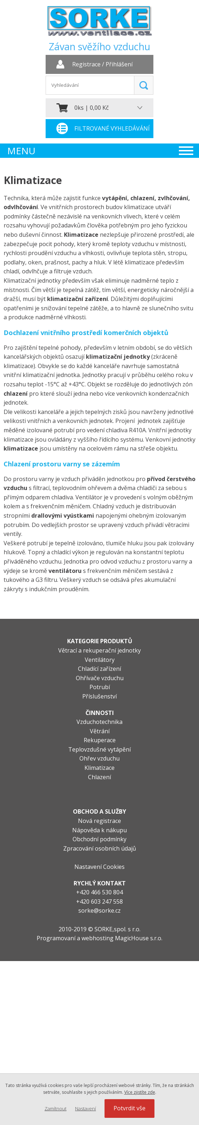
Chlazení (99, 777)
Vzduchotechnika (99, 722)
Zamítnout (55, 1108)
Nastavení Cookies (99, 867)
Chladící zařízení (99, 669)
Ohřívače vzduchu (100, 678)
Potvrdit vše (129, 1108)
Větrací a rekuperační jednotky (99, 650)
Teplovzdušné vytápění (99, 749)
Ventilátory (100, 660)
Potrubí (99, 687)
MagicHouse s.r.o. (138, 938)
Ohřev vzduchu (99, 758)
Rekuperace (100, 740)
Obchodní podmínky (99, 839)
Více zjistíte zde (139, 1092)
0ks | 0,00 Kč (91, 108)
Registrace (86, 64)
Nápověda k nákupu (99, 830)
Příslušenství (99, 696)
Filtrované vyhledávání (112, 128)
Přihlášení (119, 64)
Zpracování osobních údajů (99, 848)
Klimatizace (99, 768)
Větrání (100, 731)
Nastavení (85, 1108)
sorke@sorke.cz (99, 910)
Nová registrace (99, 821)
